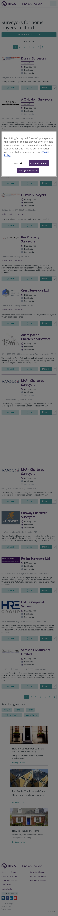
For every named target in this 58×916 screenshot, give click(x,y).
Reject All (18, 163)
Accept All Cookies (38, 163)
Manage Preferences (28, 170)
